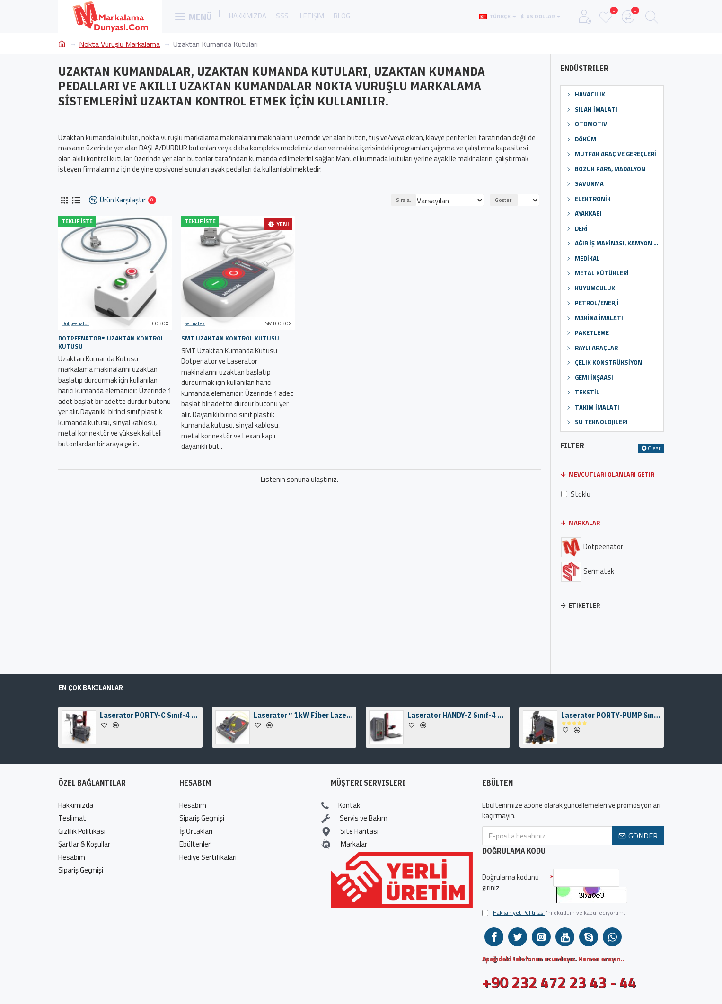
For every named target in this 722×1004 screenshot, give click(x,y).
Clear (654, 448)
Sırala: (416, 199)
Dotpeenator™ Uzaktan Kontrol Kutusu (111, 342)
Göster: (507, 199)
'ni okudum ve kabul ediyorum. (553, 912)
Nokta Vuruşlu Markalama (119, 44)
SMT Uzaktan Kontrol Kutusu (230, 338)
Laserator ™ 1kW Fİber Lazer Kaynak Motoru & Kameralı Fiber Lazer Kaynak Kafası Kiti (303, 715)
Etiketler (584, 605)
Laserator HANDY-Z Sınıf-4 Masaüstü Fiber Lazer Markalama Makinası (457, 715)
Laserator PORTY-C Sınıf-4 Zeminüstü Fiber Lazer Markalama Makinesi (149, 715)
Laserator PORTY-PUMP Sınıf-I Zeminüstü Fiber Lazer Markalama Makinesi (610, 715)
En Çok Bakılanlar (90, 687)
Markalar (584, 522)
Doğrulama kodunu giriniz (510, 882)
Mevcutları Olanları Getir (611, 474)
